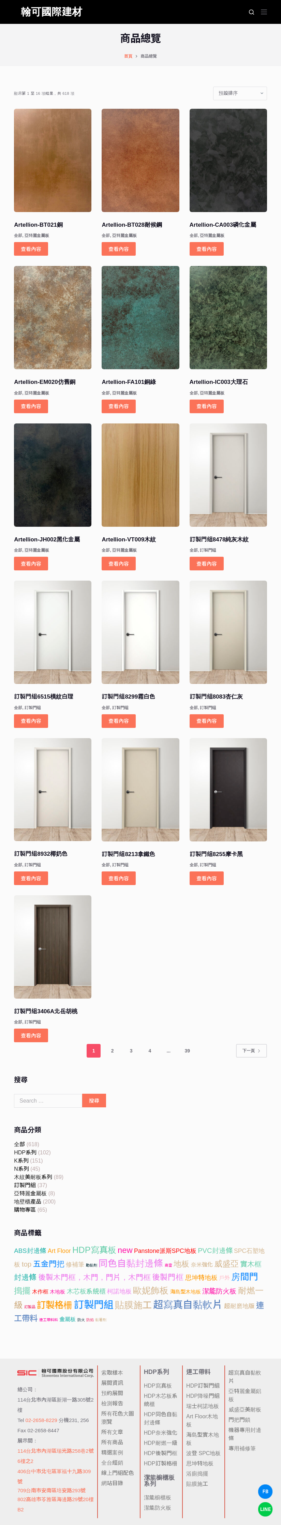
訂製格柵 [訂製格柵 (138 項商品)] (54, 1305)
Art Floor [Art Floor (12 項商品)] (59, 1250)
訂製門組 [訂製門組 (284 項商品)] (94, 1304)
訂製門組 (208, 550)
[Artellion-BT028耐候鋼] (140, 160)
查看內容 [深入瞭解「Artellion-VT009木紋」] (118, 564)
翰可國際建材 (51, 11)
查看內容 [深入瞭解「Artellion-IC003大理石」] (206, 406)
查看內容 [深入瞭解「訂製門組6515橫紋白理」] (31, 721)
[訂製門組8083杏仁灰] (228, 632)
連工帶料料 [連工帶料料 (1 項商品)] (48, 1320)
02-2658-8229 (41, 1420)
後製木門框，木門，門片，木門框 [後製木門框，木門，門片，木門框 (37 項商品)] (94, 1277)
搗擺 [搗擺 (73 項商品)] (22, 1290)
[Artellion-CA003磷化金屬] (228, 160)
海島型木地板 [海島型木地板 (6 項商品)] (185, 1292)
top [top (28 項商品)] (27, 1264)
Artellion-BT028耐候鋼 (132, 225)
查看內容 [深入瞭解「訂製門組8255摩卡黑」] (206, 878)
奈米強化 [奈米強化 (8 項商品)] (202, 1264)
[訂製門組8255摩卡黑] (228, 789)
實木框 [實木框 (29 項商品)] (251, 1264)
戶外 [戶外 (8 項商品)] (224, 1278)
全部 (18, 235)
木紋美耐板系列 (33, 1177)
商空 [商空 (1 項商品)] (168, 1265)
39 (187, 1050)
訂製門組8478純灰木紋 (219, 539)
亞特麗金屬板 (37, 235)
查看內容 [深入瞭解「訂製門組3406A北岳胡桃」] (31, 1035)
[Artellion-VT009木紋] (140, 475)
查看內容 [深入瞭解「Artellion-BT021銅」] (31, 249)
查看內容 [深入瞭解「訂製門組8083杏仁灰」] (206, 721)
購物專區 (25, 1210)
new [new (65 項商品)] (125, 1250)
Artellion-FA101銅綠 (129, 382)
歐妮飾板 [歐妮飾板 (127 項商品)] (150, 1290)
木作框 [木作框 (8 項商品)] (40, 1291)
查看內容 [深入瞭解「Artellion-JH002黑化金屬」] (31, 564)
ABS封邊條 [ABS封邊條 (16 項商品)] (30, 1250)
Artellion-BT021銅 (38, 225)
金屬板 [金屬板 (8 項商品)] (67, 1319)
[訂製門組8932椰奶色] (52, 789)
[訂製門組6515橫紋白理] (52, 632)
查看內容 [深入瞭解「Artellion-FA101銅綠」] (118, 406)
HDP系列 (25, 1152)
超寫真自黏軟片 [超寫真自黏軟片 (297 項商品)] (187, 1304)
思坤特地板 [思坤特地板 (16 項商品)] (201, 1277)
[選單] (264, 12)
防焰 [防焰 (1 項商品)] (90, 1320)
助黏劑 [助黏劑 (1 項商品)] (91, 1265)
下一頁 (251, 1050)
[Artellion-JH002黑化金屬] (52, 475)
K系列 (21, 1161)
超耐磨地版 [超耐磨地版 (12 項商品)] (239, 1306)
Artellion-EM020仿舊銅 (44, 382)
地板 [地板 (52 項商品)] (181, 1263)
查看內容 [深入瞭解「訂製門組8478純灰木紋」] (206, 564)
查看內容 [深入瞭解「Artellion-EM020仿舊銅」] (31, 406)
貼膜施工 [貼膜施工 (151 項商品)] (133, 1305)
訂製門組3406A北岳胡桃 (45, 1011)
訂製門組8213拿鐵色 (128, 854)
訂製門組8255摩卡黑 (216, 854)
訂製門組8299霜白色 (128, 696)
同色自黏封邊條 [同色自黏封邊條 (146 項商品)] (131, 1263)
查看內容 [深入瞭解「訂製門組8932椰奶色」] (31, 878)
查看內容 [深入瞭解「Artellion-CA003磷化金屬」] (206, 249)
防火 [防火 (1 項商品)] (81, 1320)
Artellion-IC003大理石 (219, 382)
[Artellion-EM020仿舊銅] (52, 317)
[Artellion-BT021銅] (52, 160)
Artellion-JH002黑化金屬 (47, 539)
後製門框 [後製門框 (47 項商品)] (167, 1277)
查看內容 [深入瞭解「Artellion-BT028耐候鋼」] (118, 249)
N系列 (21, 1169)
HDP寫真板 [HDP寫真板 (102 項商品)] (94, 1250)
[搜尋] (251, 12)
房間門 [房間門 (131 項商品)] (244, 1277)
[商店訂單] (240, 93)
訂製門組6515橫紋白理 (43, 696)
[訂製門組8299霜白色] (140, 632)
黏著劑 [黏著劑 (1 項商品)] (100, 1320)
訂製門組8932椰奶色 (41, 854)
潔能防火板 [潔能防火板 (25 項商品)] (219, 1291)
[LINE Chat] (265, 1509)
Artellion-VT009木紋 (129, 539)
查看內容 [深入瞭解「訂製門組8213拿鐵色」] (118, 878)
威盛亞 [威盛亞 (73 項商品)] (226, 1263)
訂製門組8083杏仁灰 (216, 696)
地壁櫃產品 (27, 1202)
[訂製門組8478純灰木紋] (228, 475)
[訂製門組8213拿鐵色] (140, 789)
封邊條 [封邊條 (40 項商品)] (25, 1277)
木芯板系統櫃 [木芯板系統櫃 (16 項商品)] (86, 1291)
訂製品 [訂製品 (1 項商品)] (29, 1307)
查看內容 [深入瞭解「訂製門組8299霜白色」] (118, 721)
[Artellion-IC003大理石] (228, 317)
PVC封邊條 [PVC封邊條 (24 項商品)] (215, 1250)
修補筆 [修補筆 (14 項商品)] (75, 1264)
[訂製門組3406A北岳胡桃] (52, 947)
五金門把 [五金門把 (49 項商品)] (48, 1263)
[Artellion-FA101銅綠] (140, 317)
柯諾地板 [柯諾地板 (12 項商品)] (119, 1291)
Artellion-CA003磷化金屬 (223, 225)
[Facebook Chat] (265, 1491)
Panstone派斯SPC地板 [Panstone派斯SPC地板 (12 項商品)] (165, 1250)
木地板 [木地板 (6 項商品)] (57, 1292)
